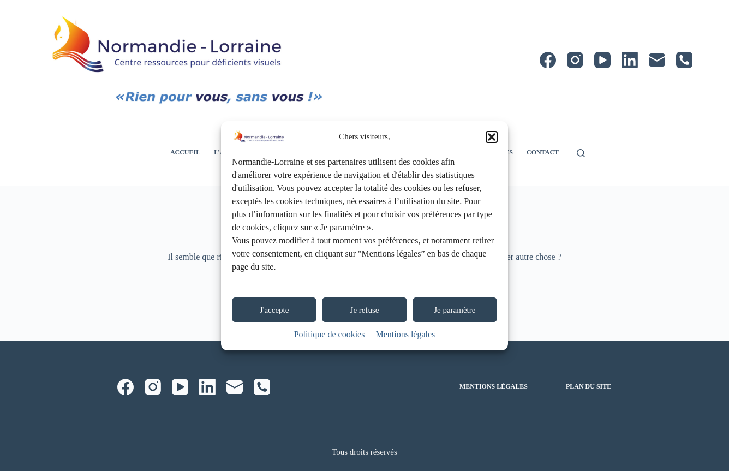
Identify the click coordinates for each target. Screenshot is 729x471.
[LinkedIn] (630, 60)
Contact (543, 152)
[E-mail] (657, 60)
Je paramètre (454, 310)
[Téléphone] (684, 60)
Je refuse (364, 310)
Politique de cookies (329, 334)
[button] (491, 137)
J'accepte (274, 310)
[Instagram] (575, 60)
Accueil (185, 152)
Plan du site (588, 386)
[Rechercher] (581, 153)
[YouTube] (602, 60)
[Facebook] (548, 60)
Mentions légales (405, 334)
